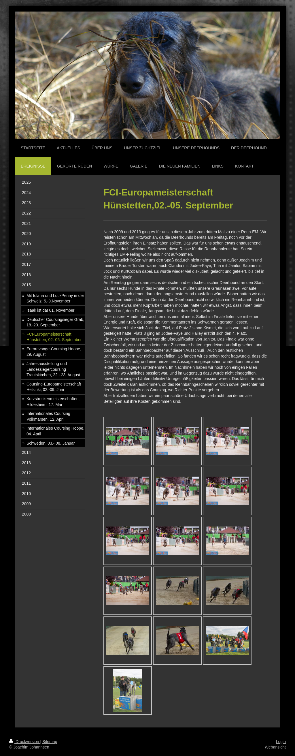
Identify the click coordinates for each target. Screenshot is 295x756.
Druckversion (24, 741)
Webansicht (275, 747)
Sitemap (49, 741)
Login (281, 741)
